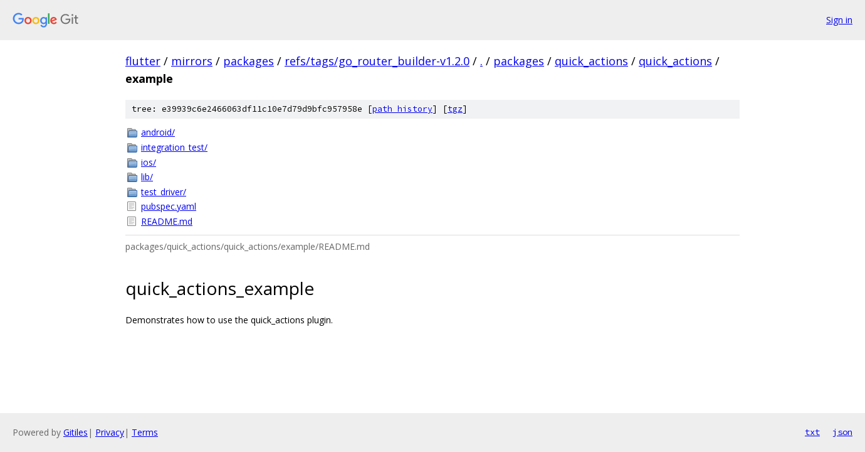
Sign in (839, 20)
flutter (142, 60)
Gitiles (75, 432)
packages (248, 60)
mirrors (191, 60)
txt (812, 432)
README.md (166, 221)
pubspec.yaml (168, 206)
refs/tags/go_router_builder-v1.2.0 (377, 60)
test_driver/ (163, 192)
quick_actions (591, 60)
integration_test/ (174, 147)
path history (402, 109)
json (842, 432)
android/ (158, 132)
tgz (455, 109)
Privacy (109, 432)
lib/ (147, 177)
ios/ (148, 162)
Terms (145, 432)
